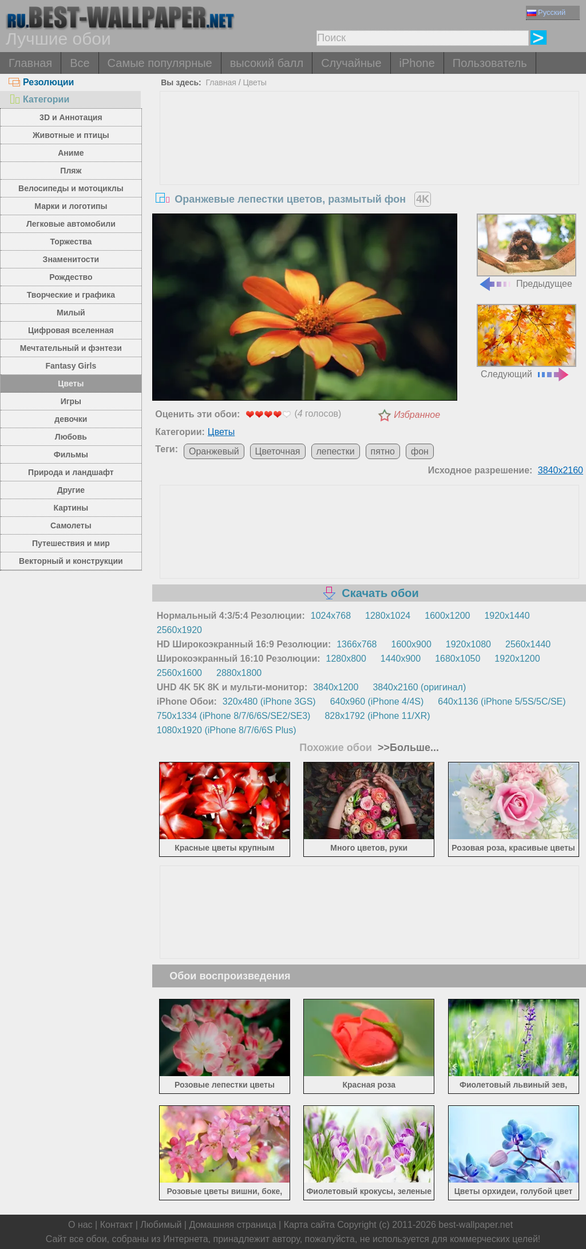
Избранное (417, 415)
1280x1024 (387, 615)
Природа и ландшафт (71, 472)
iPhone (417, 63)
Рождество (70, 277)
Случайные (351, 63)
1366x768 (356, 644)
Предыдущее (526, 251)
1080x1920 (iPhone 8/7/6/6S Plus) (226, 730)
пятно (383, 451)
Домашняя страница (232, 1225)
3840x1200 (335, 687)
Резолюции (41, 82)
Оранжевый (214, 451)
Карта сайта (309, 1225)
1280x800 (346, 658)
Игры (71, 401)
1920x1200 (517, 658)
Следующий (526, 341)
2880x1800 (239, 673)
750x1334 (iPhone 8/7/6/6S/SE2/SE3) (234, 716)
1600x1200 (447, 615)
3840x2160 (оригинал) (419, 687)
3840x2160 (560, 470)
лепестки (335, 451)
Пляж (70, 170)
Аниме (71, 152)
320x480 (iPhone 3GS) (269, 701)
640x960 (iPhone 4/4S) (377, 701)
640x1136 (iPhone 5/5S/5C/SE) (501, 701)
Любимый (160, 1225)
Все (79, 63)
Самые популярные (160, 63)
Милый (71, 312)
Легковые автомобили (71, 223)
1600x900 (411, 644)
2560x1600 (179, 673)
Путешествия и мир (71, 543)
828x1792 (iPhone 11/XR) (377, 716)
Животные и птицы (71, 135)
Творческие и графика (71, 294)
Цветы (71, 383)
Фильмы (71, 454)
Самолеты (71, 525)
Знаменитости (71, 259)
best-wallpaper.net (475, 1225)
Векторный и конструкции (71, 561)
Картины (71, 507)
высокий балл (266, 63)
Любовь (71, 436)
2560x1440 (528, 644)
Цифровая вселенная (71, 330)
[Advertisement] (369, 177)
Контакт (116, 1225)
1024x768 (331, 615)
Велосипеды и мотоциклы (71, 188)
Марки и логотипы (70, 206)
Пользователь (490, 63)
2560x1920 (179, 630)
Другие (71, 490)
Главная (30, 63)
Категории (39, 99)
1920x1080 (468, 644)
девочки (70, 419)
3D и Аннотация (70, 117)
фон (420, 451)
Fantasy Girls (71, 365)
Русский (546, 12)
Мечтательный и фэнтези (71, 348)
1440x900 (401, 658)
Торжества (71, 241)
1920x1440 (506, 615)
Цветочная (277, 451)
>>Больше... (407, 747)
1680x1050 (457, 658)
